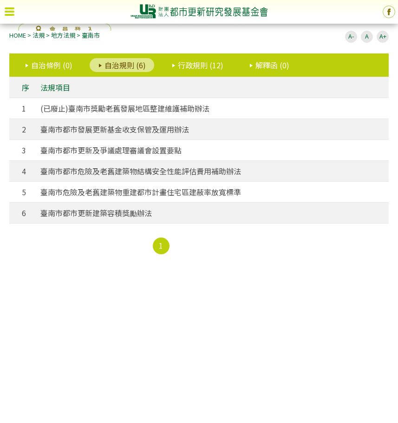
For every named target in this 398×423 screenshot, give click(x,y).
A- (351, 36)
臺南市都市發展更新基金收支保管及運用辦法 (114, 129)
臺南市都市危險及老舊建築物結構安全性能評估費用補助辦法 (140, 171)
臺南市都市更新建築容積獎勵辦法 (96, 212)
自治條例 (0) (51, 65)
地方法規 (63, 35)
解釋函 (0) (272, 65)
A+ (382, 36)
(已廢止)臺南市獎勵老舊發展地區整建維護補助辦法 (124, 108)
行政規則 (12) (200, 65)
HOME (17, 35)
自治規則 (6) (125, 65)
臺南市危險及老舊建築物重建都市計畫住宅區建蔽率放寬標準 (140, 192)
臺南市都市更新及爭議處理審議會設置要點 (111, 150)
